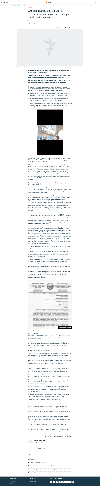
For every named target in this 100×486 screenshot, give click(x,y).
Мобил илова (33, 481)
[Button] (48, 27)
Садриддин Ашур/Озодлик (34, 20)
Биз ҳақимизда (13, 481)
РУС (92, 2)
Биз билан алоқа (14, 483)
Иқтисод (30, 8)
